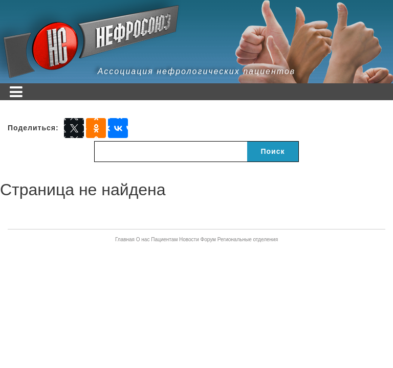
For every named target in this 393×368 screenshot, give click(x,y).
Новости (189, 239)
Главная (125, 239)
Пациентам (164, 239)
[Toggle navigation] (16, 91)
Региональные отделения (247, 239)
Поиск (272, 151)
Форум (208, 239)
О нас (143, 239)
